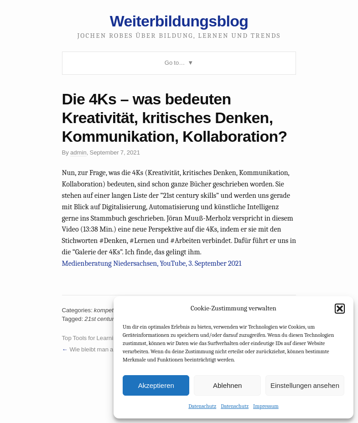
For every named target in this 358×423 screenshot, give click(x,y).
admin (78, 152)
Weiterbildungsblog (179, 21)
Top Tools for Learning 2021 (98, 338)
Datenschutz (202, 406)
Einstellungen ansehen (304, 385)
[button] (339, 308)
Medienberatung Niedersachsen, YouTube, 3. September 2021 (152, 263)
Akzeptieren (156, 385)
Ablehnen (227, 385)
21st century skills (107, 318)
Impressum (266, 406)
